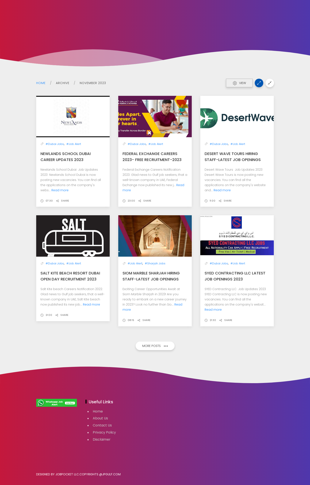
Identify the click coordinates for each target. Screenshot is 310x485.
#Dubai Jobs (55, 144)
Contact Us (102, 425)
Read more (60, 190)
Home (41, 83)
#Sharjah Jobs (155, 263)
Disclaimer (102, 439)
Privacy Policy (104, 432)
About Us (100, 418)
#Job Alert (73, 144)
